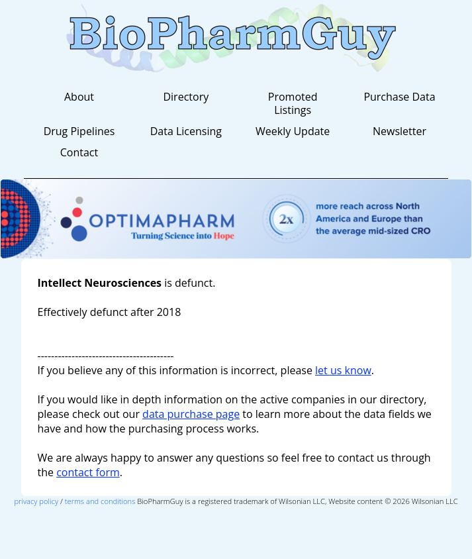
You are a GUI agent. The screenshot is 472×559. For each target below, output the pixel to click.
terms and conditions (100, 501)
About (79, 96)
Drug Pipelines (79, 131)
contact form (88, 472)
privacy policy (36, 501)
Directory (186, 96)
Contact (79, 152)
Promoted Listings (293, 103)
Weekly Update (293, 131)
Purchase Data (399, 96)
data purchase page (191, 414)
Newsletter (399, 131)
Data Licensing (186, 131)
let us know (343, 370)
